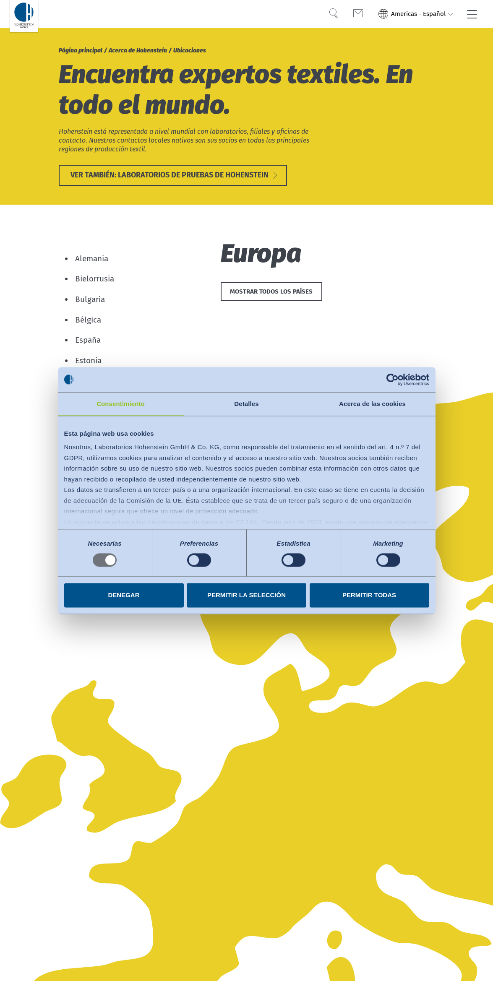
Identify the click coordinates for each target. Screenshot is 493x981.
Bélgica (88, 320)
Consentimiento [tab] (121, 403)
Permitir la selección (246, 594)
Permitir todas (369, 594)
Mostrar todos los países (271, 293)
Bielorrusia (94, 279)
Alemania (91, 259)
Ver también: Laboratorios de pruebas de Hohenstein (170, 175)
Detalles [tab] (246, 403)
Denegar (123, 594)
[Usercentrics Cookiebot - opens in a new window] (392, 379)
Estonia (88, 361)
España (88, 341)
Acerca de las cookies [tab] (372, 403)
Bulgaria (90, 300)
